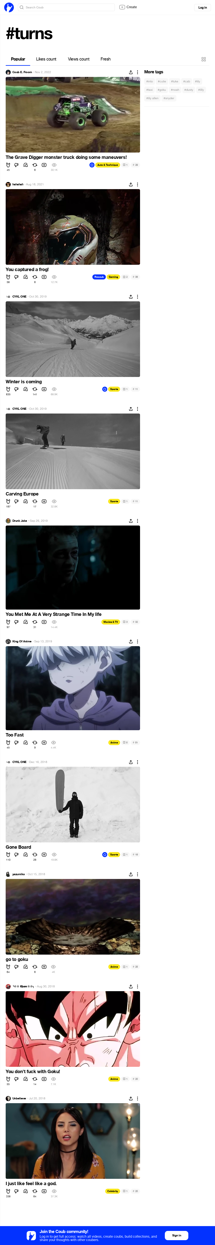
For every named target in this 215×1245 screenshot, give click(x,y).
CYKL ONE (19, 296)
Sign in (176, 1235)
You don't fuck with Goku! (33, 1072)
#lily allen (152, 98)
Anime (114, 742)
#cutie (162, 81)
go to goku (17, 959)
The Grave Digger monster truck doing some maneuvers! (66, 157)
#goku (162, 90)
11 (135, 389)
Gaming (113, 277)
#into (149, 81)
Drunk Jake (19, 520)
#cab (186, 81)
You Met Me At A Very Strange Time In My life (53, 614)
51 (135, 742)
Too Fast (15, 735)
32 (135, 622)
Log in (202, 7)
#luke (174, 81)
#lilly (201, 90)
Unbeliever (19, 1098)
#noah (175, 90)
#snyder (169, 98)
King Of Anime (21, 641)
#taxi (149, 90)
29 (135, 165)
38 (135, 277)
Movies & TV (111, 622)
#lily (197, 81)
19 (135, 854)
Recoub (99, 277)
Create (128, 7)
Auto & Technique (107, 165)
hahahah (17, 184)
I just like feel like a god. (31, 1184)
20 (135, 1079)
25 (135, 967)
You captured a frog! (27, 270)
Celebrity (112, 1191)
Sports (114, 389)
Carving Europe (22, 494)
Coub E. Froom (22, 72)
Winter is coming (24, 382)
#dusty (188, 90)
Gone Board (18, 847)
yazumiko (18, 874)
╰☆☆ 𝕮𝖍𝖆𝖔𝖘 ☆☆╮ (23, 986)
